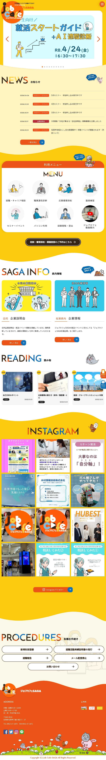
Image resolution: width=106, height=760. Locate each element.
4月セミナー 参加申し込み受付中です (66, 104)
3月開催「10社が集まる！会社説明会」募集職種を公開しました (76, 121)
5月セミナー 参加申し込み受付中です (66, 95)
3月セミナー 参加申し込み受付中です (66, 112)
